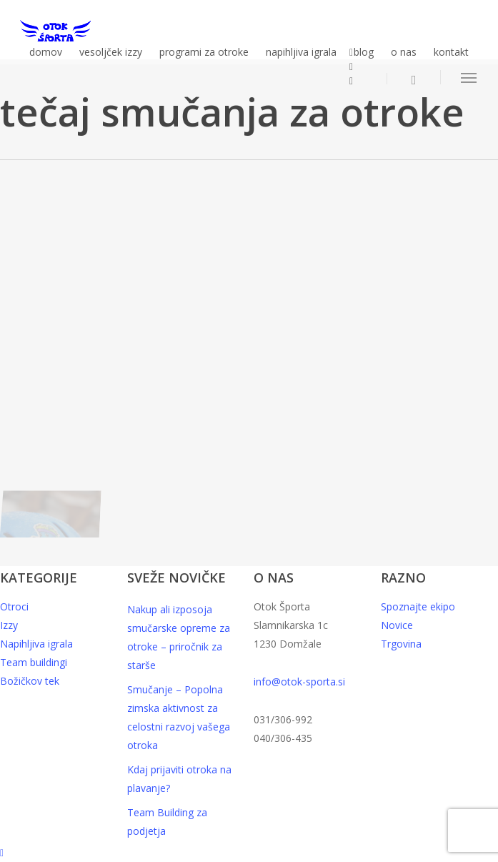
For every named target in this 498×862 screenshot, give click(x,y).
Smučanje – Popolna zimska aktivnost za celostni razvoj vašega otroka (178, 717)
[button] (469, 77)
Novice (397, 625)
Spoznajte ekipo (418, 606)
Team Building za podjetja (167, 822)
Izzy (9, 625)
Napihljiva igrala (36, 643)
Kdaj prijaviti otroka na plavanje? (179, 779)
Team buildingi (33, 662)
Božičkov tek (29, 681)
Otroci (14, 606)
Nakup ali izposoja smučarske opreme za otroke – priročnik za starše (178, 637)
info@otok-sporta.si (299, 681)
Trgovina (401, 643)
